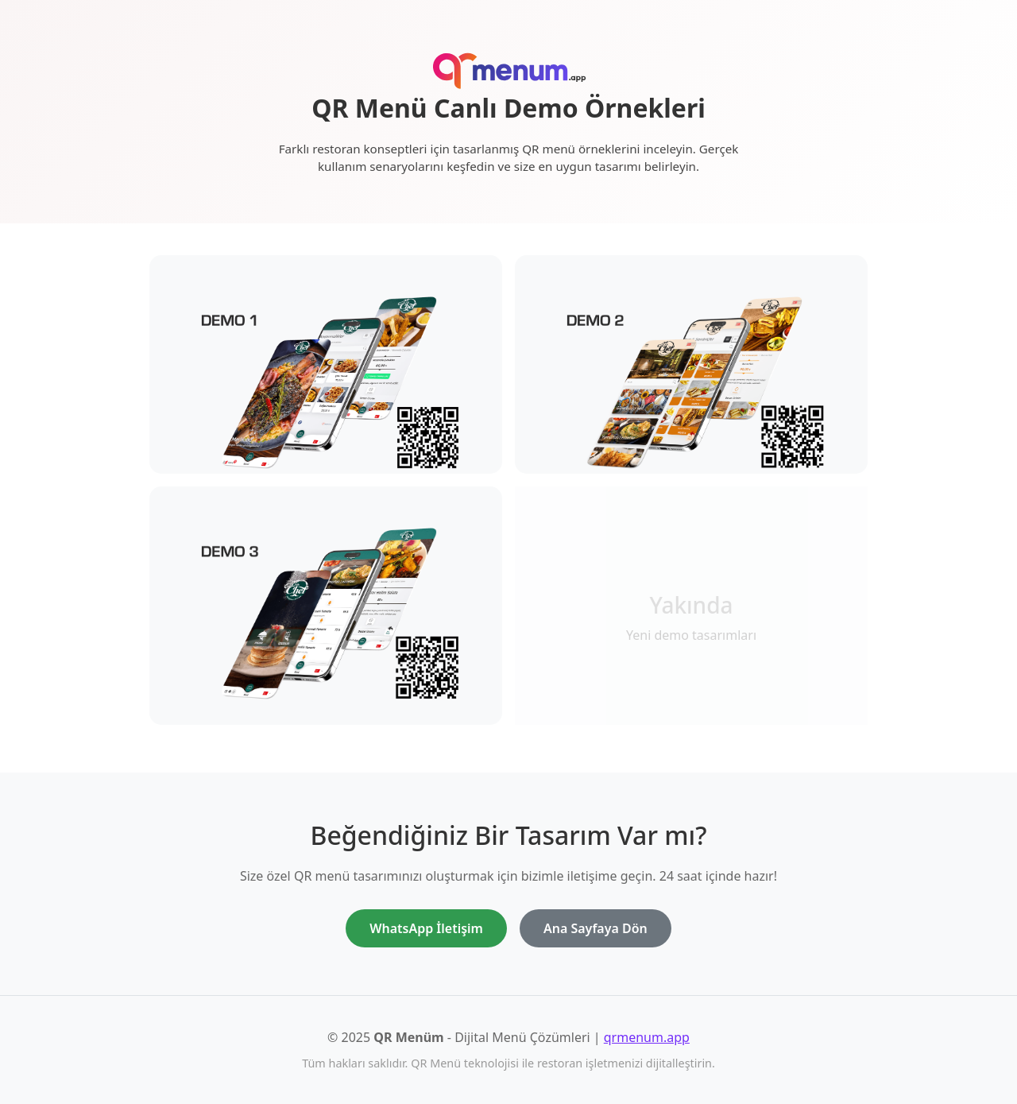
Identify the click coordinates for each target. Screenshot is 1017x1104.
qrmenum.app (647, 1037)
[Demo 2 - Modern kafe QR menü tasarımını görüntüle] (691, 382)
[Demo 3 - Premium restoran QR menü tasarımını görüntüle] (326, 613)
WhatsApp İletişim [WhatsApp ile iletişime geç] (426, 928)
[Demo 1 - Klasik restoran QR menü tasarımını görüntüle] (326, 382)
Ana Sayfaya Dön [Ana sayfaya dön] (595, 928)
